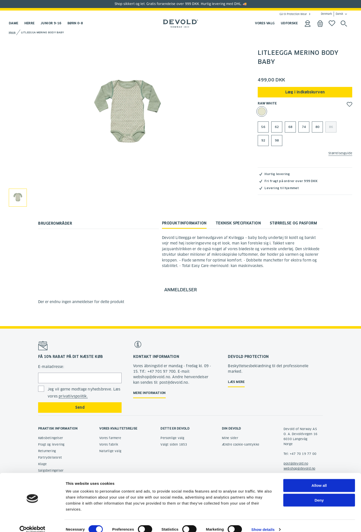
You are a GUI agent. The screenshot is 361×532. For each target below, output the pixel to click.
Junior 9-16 (51, 23)
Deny (319, 493)
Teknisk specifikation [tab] (238, 223)
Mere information (149, 392)
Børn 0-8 (75, 23)
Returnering (47, 451)
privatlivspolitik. (73, 396)
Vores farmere (110, 438)
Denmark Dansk (332, 14)
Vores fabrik (108, 444)
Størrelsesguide (340, 153)
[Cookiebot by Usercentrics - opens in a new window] (32, 522)
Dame (13, 23)
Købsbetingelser (50, 438)
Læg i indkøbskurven (305, 92)
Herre (29, 23)
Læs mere (236, 381)
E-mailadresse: (51, 367)
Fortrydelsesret (50, 457)
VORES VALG (265, 23)
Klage (42, 464)
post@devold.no (296, 463)
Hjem (12, 32)
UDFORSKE (289, 23)
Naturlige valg (110, 451)
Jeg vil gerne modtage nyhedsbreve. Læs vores (84, 392)
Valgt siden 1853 (173, 444)
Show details (263, 522)
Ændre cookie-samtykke (240, 444)
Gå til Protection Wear (293, 14)
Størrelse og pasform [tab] (293, 223)
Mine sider (230, 438)
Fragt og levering (51, 444)
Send (79, 408)
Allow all (319, 478)
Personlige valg (172, 438)
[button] (349, 104)
